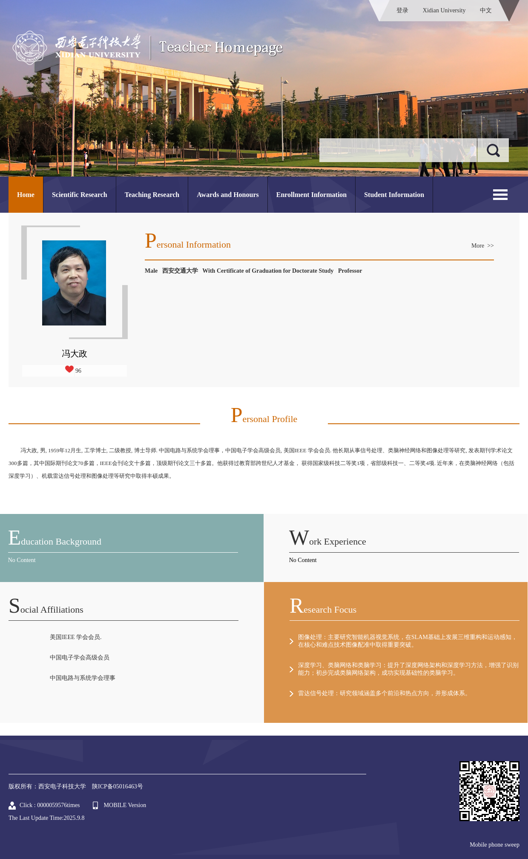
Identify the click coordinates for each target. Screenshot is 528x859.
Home (25, 194)
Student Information (394, 194)
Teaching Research (152, 194)
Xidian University (444, 10)
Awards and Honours (228, 194)
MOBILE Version (125, 805)
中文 (486, 10)
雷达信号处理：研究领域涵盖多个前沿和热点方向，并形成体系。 (384, 693)
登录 (402, 10)
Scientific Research (79, 194)
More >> (482, 246)
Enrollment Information (311, 194)
